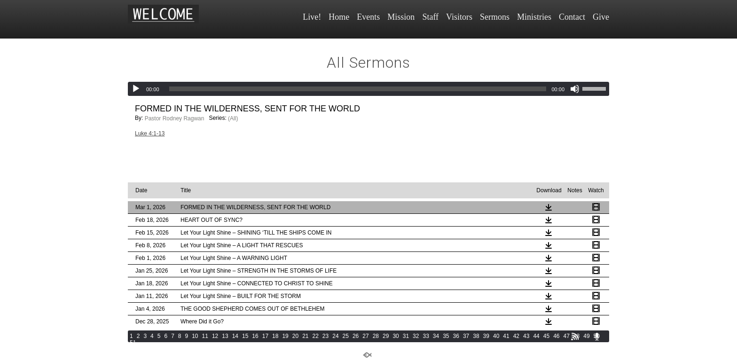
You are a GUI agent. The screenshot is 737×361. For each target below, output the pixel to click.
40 (496, 336)
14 (235, 336)
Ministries (534, 17)
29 (386, 336)
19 (285, 336)
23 (325, 336)
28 (376, 336)
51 (133, 342)
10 (195, 336)
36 (456, 336)
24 (335, 336)
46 (556, 336)
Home (339, 17)
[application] (368, 89)
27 (365, 336)
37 (466, 336)
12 (215, 336)
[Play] (136, 89)
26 (356, 336)
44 (536, 336)
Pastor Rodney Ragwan (174, 118)
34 (436, 336)
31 (406, 336)
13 (225, 336)
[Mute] (575, 89)
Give (601, 17)
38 (476, 336)
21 (305, 336)
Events (368, 17)
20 (295, 336)
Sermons (495, 17)
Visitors (459, 17)
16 (255, 336)
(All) (233, 118)
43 (526, 336)
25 (346, 336)
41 (506, 336)
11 (205, 336)
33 (426, 336)
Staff (430, 17)
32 (416, 336)
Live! (312, 17)
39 (486, 336)
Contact (572, 17)
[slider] (358, 88)
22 (316, 336)
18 (275, 336)
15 (245, 336)
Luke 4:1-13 (150, 133)
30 (395, 336)
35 (446, 336)
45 (546, 336)
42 (516, 336)
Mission (401, 17)
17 (265, 336)
